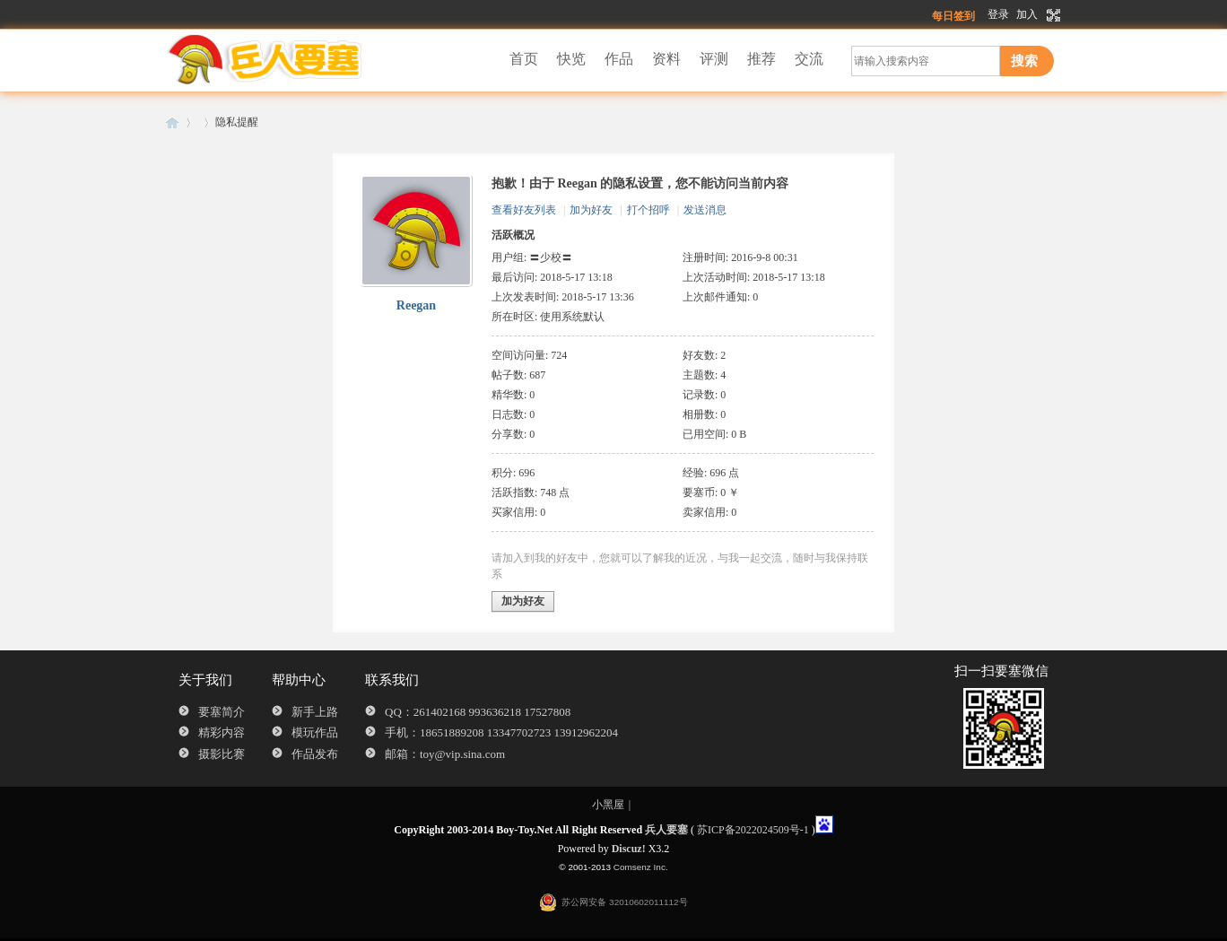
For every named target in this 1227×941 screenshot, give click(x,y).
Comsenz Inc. (641, 867)
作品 (619, 58)
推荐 (761, 58)
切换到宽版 (1051, 15)
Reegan (416, 305)
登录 (998, 14)
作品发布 (315, 754)
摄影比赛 (221, 754)
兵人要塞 (172, 122)
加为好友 (591, 210)
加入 (1027, 14)
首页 (523, 58)
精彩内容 (221, 732)
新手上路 (315, 712)
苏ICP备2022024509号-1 (753, 829)
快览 (571, 58)
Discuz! (629, 848)
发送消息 (705, 210)
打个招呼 (648, 210)
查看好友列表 (524, 210)
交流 (809, 58)
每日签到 (953, 16)
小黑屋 (608, 804)
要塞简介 (221, 712)
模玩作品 (315, 732)
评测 (714, 58)
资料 (666, 58)
